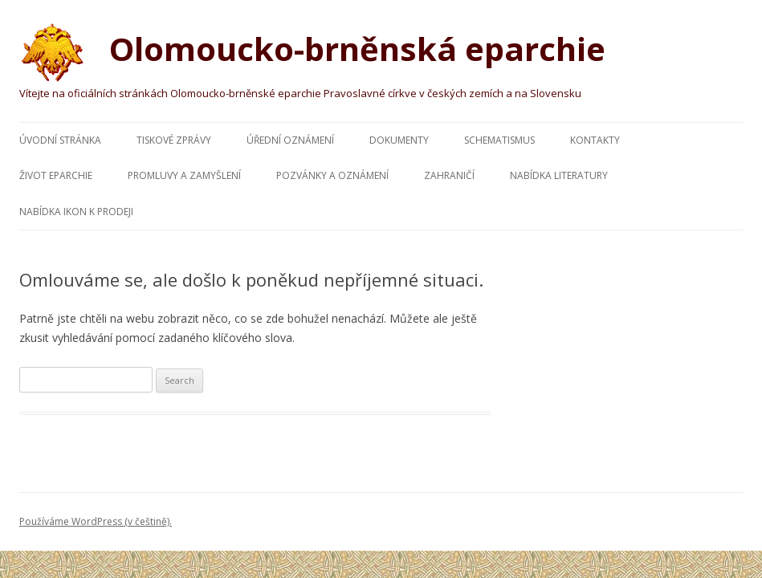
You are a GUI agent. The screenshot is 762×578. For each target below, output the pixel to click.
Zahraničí (449, 175)
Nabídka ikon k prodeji (76, 211)
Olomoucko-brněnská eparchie (312, 51)
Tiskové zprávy (174, 140)
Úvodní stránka (60, 140)
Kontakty (595, 140)
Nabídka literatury (559, 175)
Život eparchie (55, 175)
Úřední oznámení (290, 140)
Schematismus (499, 140)
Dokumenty (399, 140)
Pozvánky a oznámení (332, 175)
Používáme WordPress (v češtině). (95, 521)
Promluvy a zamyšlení (184, 175)
